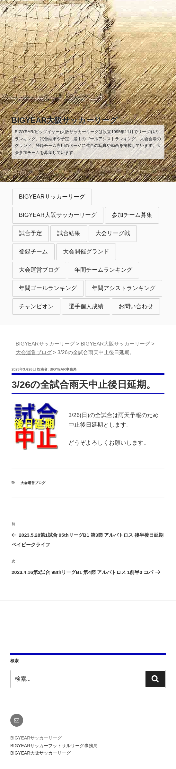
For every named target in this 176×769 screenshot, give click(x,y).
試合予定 (30, 233)
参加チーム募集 (132, 215)
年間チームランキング (103, 270)
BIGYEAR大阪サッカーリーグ (65, 120)
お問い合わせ (136, 306)
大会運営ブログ (39, 270)
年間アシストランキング (123, 288)
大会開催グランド (86, 251)
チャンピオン (36, 306)
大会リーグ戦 (112, 233)
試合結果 (68, 233)
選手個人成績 (86, 306)
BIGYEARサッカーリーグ (52, 196)
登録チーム (33, 251)
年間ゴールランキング (48, 288)
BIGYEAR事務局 (63, 369)
